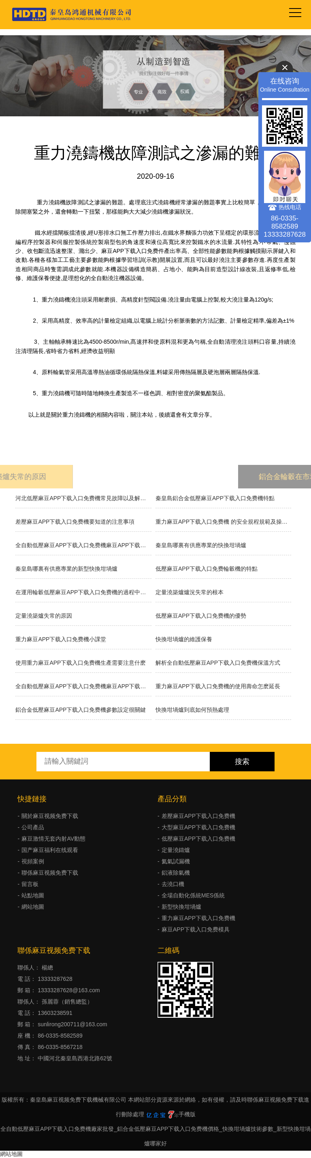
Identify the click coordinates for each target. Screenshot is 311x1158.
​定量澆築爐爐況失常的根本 (190, 592)
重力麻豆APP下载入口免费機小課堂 (60, 639)
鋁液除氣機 (176, 872)
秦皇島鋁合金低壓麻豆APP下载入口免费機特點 (215, 498)
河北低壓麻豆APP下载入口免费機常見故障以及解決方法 (83, 498)
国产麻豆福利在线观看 (49, 850)
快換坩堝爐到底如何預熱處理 (192, 709)
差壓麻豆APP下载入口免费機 (198, 816)
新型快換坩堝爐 (181, 906)
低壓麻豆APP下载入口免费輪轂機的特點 (207, 568)
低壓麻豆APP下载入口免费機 (198, 838)
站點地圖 (32, 895)
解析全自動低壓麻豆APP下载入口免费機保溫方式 (218, 662)
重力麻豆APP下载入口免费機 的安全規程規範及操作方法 (223, 521)
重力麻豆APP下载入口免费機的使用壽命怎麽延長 (218, 686)
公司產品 (32, 827)
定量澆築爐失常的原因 (43, 615)
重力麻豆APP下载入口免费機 (198, 918)
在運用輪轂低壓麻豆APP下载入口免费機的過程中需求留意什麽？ (83, 592)
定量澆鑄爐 (176, 850)
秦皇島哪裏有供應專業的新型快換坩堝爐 (66, 568)
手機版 (187, 1114)
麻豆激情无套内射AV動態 (53, 838)
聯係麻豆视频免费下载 (49, 872)
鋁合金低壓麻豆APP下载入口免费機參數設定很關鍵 (80, 709)
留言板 (29, 884)
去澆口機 (173, 884)
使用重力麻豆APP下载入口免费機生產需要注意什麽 (80, 662)
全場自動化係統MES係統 (193, 895)
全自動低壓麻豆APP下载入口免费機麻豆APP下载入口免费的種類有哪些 (83, 545)
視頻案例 (32, 861)
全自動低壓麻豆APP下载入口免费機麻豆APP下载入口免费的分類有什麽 (83, 686)
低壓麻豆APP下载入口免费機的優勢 (201, 615)
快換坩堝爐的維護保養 (184, 639)
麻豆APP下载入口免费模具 (196, 929)
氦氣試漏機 (176, 861)
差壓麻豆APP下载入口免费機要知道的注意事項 (74, 521)
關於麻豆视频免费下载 (49, 816)
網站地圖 (32, 906)
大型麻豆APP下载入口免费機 (198, 827)
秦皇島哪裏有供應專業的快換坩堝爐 (201, 545)
